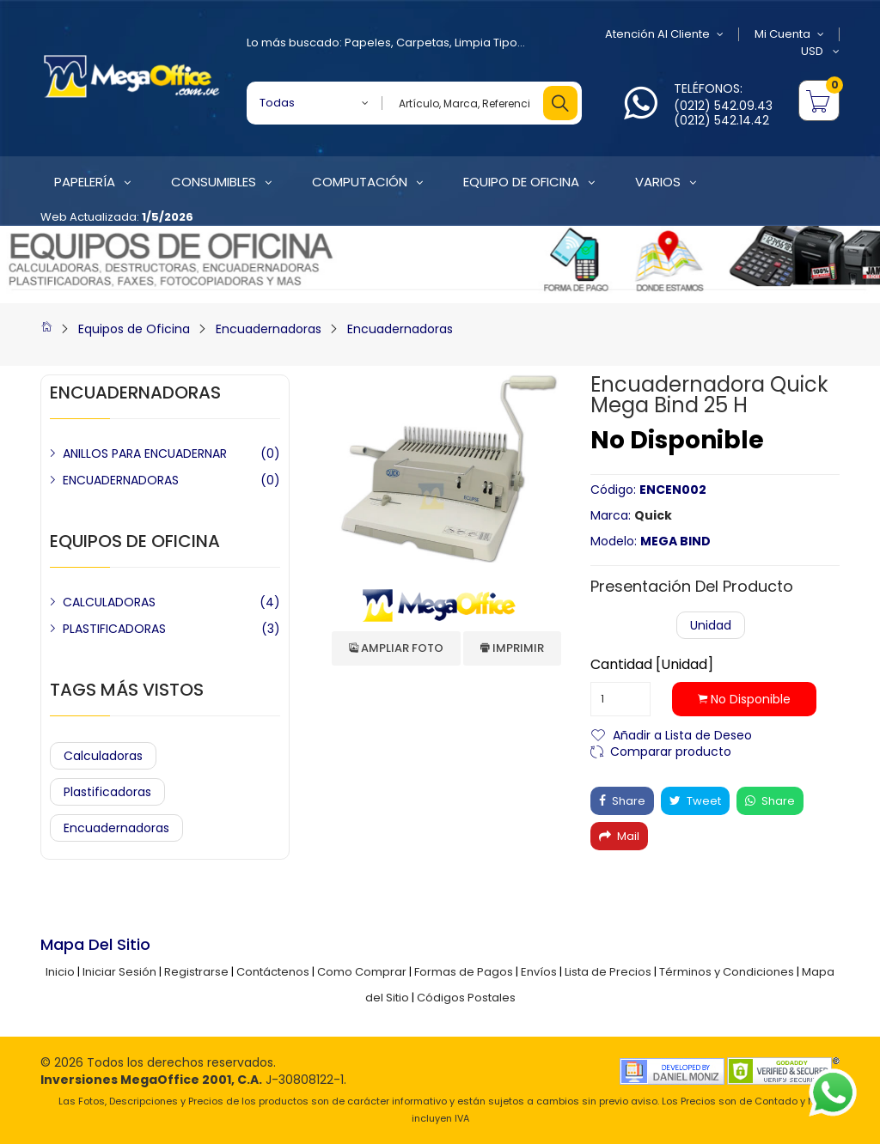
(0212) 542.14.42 (721, 120)
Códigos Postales (466, 997)
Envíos (539, 972)
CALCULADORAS (109, 602)
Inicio (60, 972)
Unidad (710, 625)
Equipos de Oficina (134, 329)
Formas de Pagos (463, 972)
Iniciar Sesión (119, 972)
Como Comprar (361, 972)
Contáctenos (272, 972)
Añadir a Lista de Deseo (682, 734)
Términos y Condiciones (726, 972)
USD (820, 51)
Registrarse (196, 972)
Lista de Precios (608, 972)
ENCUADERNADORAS (121, 480)
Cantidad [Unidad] (651, 664)
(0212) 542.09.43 (723, 106)
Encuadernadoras (268, 329)
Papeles (368, 42)
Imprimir (512, 648)
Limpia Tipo (486, 42)
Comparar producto (670, 750)
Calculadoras (103, 755)
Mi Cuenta (789, 34)
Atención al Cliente (664, 34)
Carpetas (422, 42)
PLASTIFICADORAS (114, 628)
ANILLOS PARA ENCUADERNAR (145, 453)
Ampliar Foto (396, 648)
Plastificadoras (107, 791)
